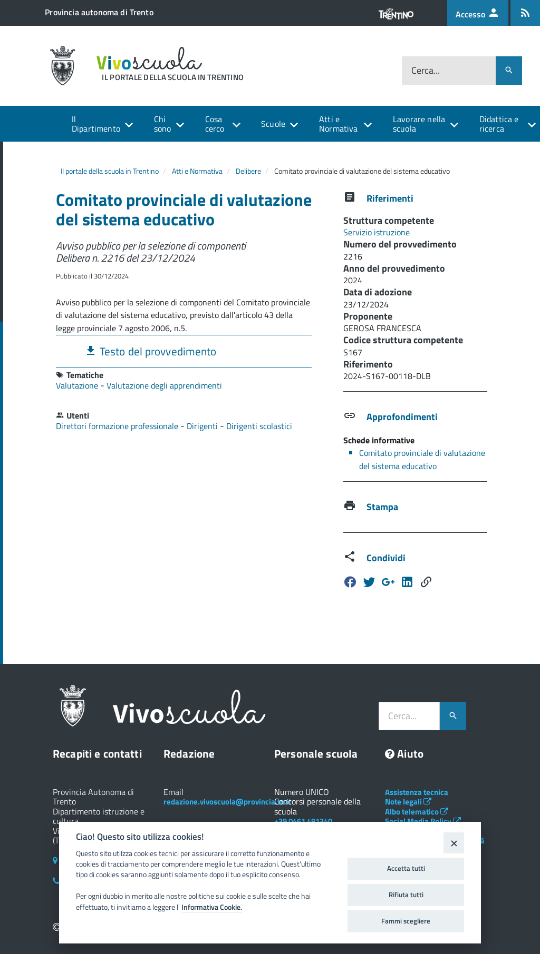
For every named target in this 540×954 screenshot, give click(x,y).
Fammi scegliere (405, 921)
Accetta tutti (406, 868)
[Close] (453, 842)
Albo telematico (416, 812)
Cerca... (425, 70)
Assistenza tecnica (416, 792)
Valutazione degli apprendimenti (164, 385)
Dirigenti (203, 426)
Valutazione (78, 385)
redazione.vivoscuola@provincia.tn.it (227, 802)
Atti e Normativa (338, 124)
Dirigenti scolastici (259, 426)
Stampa (382, 507)
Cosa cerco (215, 124)
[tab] (184, 351)
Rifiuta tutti (406, 894)
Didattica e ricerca (499, 124)
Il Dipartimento (96, 124)
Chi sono (162, 124)
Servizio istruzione (376, 232)
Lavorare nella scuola (419, 124)
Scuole (273, 123)
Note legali (408, 802)
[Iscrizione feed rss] (525, 13)
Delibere (248, 170)
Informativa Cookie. (211, 907)
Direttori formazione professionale (118, 426)
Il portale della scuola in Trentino (110, 170)
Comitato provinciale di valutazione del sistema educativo (422, 459)
